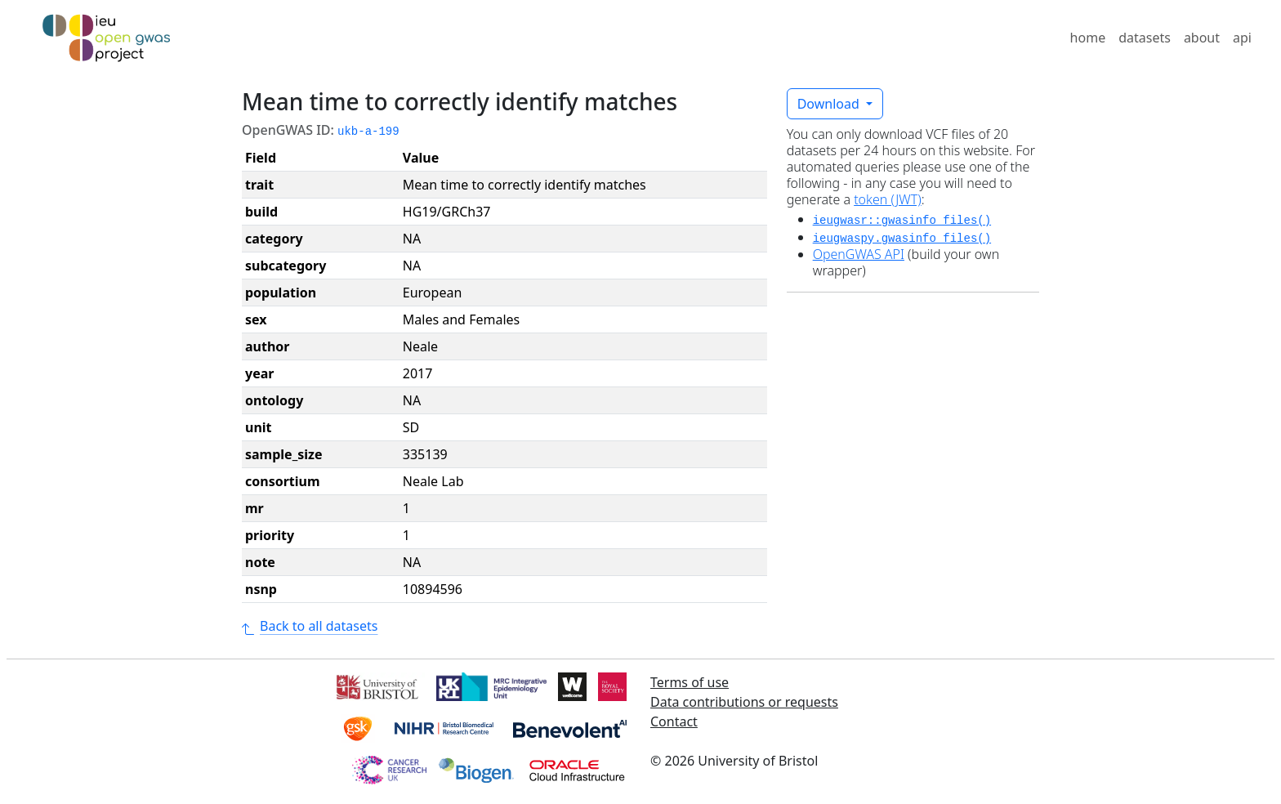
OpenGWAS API (858, 254)
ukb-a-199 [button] (368, 131)
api (1242, 38)
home (1088, 38)
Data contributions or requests (744, 702)
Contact (674, 721)
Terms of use (689, 682)
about (1202, 38)
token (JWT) (888, 199)
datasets (1144, 38)
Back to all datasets (309, 626)
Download (830, 104)
